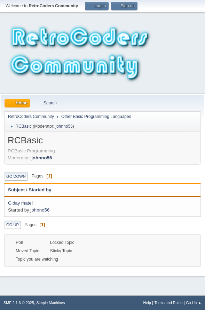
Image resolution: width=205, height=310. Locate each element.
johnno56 (63, 126)
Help (147, 303)
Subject (16, 189)
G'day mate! (20, 203)
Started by (40, 189)
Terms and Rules (169, 303)
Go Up (12, 225)
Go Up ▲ (194, 303)
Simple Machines (50, 303)
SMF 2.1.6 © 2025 (18, 303)
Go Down (16, 176)
